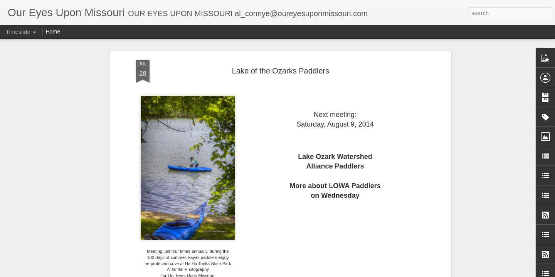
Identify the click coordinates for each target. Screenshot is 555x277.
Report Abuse (355, 272)
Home (53, 31)
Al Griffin (311, 250)
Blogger (332, 272)
